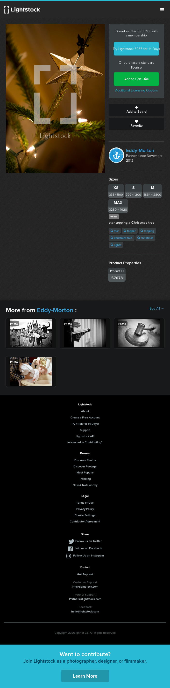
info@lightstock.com (85, 586)
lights (116, 245)
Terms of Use (85, 502)
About (85, 411)
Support (85, 430)
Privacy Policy (85, 509)
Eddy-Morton (140, 150)
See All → (156, 308)
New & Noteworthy (85, 485)
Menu (162, 10)
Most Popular (85, 472)
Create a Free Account (85, 417)
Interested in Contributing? (85, 442)
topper (130, 231)
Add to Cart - (136, 79)
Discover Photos (85, 460)
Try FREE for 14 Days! (85, 424)
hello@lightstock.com (85, 611)
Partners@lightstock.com (85, 599)
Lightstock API (85, 436)
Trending (85, 479)
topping (147, 231)
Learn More (85, 675)
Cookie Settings (85, 515)
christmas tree (122, 238)
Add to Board (136, 110)
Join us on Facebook (88, 548)
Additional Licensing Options (136, 90)
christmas (145, 238)
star (115, 231)
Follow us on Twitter (88, 541)
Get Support (85, 574)
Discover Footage (85, 466)
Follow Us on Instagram (88, 555)
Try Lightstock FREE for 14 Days (136, 48)
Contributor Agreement (85, 521)
